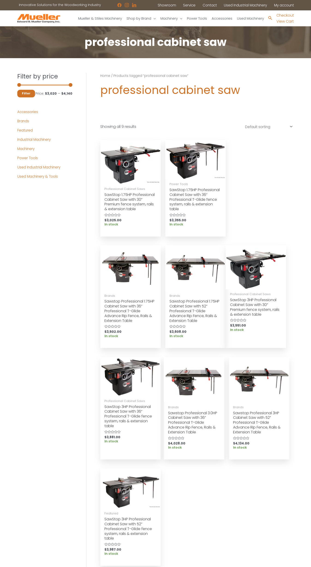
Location (167, 515)
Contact (24, 539)
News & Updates (173, 521)
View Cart (285, 21)
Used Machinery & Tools (38, 176)
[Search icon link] (270, 18)
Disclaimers (169, 533)
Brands (23, 121)
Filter (26, 94)
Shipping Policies (174, 539)
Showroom (26, 533)
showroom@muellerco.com (263, 535)
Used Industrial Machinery (40, 167)
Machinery (26, 149)
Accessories (28, 112)
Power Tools (28, 158)
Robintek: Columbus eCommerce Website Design (259, 560)
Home (105, 76)
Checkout (285, 15)
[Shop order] (266, 127)
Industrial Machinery (35, 139)
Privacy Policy (171, 527)
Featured (25, 130)
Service (95, 521)
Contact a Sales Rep (105, 527)
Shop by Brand (29, 527)
